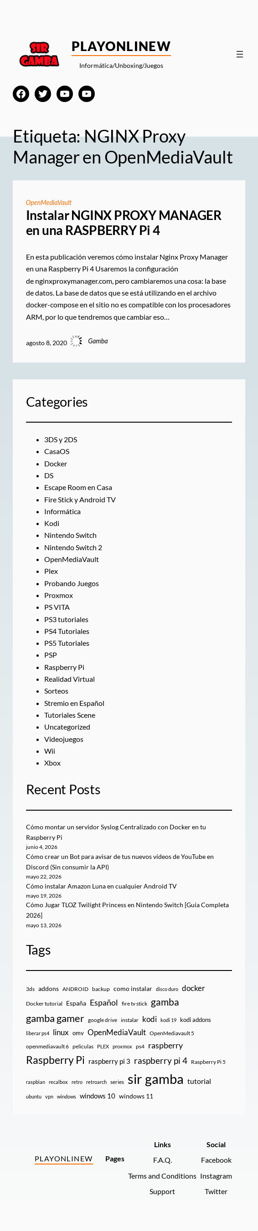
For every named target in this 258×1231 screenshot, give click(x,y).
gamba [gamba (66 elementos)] (165, 1002)
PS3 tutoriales (66, 619)
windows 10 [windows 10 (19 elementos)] (97, 1096)
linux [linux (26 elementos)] (61, 1032)
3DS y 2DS (60, 439)
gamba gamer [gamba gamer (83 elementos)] (55, 1018)
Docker (55, 463)
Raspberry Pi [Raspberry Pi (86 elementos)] (55, 1060)
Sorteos (56, 690)
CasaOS (56, 451)
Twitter (216, 1191)
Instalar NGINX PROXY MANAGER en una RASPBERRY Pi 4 (124, 223)
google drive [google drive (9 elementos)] (102, 1019)
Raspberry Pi (64, 667)
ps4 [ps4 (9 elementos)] (140, 1046)
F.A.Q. (162, 1159)
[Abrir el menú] (239, 54)
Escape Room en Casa (78, 487)
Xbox (52, 762)
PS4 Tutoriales (66, 631)
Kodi (51, 523)
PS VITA (57, 607)
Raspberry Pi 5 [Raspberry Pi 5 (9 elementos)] (208, 1061)
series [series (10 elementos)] (117, 1081)
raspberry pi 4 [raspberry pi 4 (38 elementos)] (160, 1061)
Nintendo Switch (70, 535)
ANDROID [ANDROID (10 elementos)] (75, 989)
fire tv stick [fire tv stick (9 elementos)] (134, 1003)
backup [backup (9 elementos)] (101, 989)
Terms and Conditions (162, 1175)
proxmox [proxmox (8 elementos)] (122, 1046)
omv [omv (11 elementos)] (78, 1033)
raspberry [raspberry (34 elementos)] (165, 1045)
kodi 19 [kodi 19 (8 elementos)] (168, 1020)
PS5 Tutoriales (66, 642)
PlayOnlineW (121, 46)
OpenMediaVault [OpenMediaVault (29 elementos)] (117, 1032)
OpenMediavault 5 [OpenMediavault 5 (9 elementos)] (172, 1033)
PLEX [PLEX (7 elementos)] (103, 1046)
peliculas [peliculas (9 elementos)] (82, 1046)
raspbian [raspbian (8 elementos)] (35, 1082)
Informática (62, 511)
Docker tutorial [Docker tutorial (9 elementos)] (44, 1003)
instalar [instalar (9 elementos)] (130, 1019)
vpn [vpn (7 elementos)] (49, 1096)
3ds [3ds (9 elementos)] (30, 989)
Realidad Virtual (69, 678)
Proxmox (58, 595)
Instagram (216, 1175)
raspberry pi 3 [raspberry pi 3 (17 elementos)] (109, 1061)
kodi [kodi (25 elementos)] (149, 1019)
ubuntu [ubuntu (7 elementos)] (33, 1096)
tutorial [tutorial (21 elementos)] (199, 1081)
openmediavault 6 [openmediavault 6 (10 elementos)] (47, 1046)
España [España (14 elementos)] (76, 1003)
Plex (51, 571)
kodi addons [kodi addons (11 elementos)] (195, 1019)
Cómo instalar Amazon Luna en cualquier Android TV (101, 886)
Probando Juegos (71, 583)
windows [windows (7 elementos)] (66, 1096)
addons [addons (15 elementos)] (48, 988)
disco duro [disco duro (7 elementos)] (167, 989)
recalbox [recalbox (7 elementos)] (58, 1082)
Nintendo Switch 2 (73, 547)
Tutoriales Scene (69, 714)
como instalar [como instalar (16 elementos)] (133, 988)
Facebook (216, 1159)
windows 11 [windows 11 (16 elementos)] (136, 1096)
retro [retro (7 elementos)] (77, 1082)
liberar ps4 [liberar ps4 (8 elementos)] (37, 1033)
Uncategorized (67, 726)
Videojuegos (63, 739)
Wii (49, 750)
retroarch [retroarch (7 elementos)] (96, 1082)
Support (162, 1191)
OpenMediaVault (49, 202)
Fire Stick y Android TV (80, 499)
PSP (50, 654)
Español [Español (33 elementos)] (104, 1002)
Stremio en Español (74, 703)
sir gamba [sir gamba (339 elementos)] (156, 1079)
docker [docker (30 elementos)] (193, 988)
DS (48, 475)
